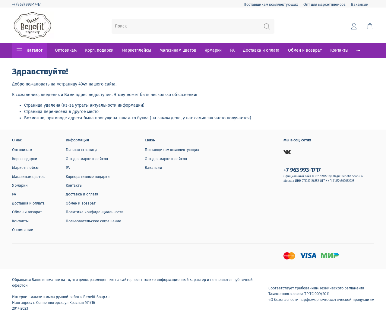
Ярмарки (213, 50)
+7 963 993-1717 (302, 170)
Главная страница (81, 149)
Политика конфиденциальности (95, 212)
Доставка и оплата (261, 50)
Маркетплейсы (136, 50)
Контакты (339, 50)
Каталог (30, 50)
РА (232, 50)
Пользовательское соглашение (93, 221)
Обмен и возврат (305, 50)
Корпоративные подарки (88, 176)
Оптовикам (66, 50)
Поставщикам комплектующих (271, 4)
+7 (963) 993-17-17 (26, 4)
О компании (22, 229)
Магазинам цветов (178, 50)
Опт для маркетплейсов (324, 4)
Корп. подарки (99, 50)
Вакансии (360, 4)
